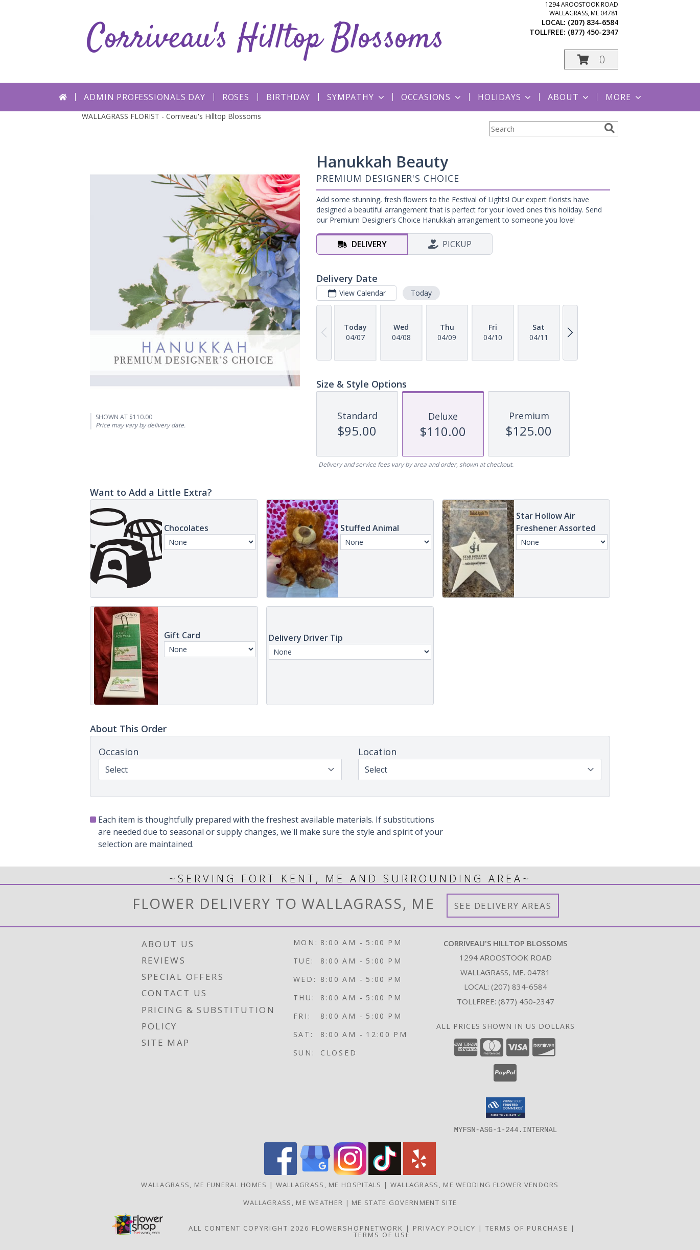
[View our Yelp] (419, 1171)
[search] (609, 128)
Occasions (432, 97)
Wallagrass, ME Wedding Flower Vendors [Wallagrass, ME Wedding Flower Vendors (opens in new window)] (474, 1184)
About (569, 97)
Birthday (288, 97)
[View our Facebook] (280, 1171)
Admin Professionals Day (144, 97)
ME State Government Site (404, 1202)
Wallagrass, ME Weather (293, 1202)
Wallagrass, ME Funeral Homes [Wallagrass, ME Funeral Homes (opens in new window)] (204, 1184)
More (624, 97)
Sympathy (356, 97)
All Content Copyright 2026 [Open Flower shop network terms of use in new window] (249, 1227)
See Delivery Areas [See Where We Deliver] (503, 905)
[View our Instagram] (350, 1171)
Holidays (505, 97)
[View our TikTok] (384, 1171)
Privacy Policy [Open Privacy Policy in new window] (444, 1227)
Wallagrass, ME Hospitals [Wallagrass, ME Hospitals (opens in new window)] (329, 1184)
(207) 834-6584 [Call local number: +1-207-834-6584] (593, 22)
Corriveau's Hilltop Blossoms (265, 39)
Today (421, 293)
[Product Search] (544, 129)
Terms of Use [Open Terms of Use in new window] (382, 1234)
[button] (591, 59)
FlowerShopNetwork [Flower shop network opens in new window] (357, 1227)
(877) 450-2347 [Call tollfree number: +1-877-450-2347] (593, 32)
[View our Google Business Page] (315, 1171)
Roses (235, 97)
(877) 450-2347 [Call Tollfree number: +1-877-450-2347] (526, 1001)
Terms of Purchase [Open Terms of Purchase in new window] (526, 1227)
